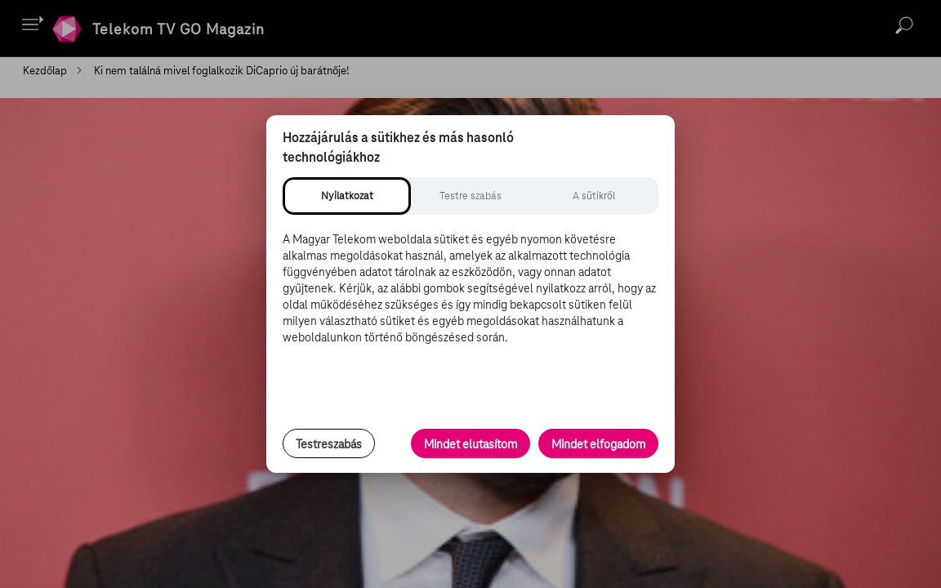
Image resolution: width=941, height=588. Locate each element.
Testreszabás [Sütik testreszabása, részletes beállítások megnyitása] (329, 444)
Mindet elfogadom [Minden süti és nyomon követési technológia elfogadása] (598, 444)
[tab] (346, 196)
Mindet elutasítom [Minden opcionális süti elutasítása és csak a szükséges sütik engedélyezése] (470, 444)
